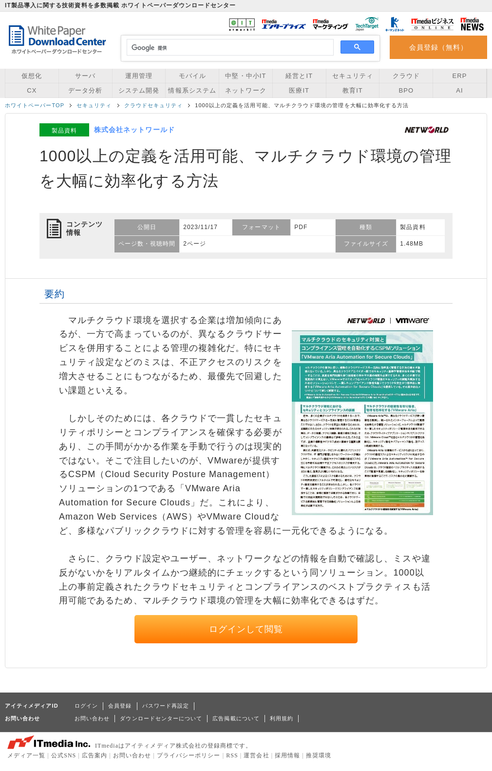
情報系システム (192, 90)
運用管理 (138, 75)
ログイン (86, 706)
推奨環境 (318, 755)
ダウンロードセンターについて (161, 718)
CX (32, 90)
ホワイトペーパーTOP (34, 105)
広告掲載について (236, 718)
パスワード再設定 (165, 706)
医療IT (299, 90)
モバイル (192, 75)
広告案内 (94, 755)
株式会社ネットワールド (134, 130)
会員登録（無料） (438, 47)
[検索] (229, 47)
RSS (232, 755)
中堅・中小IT (245, 75)
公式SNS (63, 755)
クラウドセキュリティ (153, 105)
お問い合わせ (92, 718)
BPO (406, 90)
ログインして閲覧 (246, 629)
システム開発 (138, 90)
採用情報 (287, 755)
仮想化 (31, 75)
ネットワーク (245, 90)
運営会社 (256, 755)
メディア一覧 (26, 755)
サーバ (85, 75)
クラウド (406, 75)
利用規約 (281, 718)
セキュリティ (352, 75)
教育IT (352, 90)
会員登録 (120, 706)
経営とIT (299, 75)
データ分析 (85, 90)
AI (459, 90)
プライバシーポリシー (189, 755)
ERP (460, 75)
